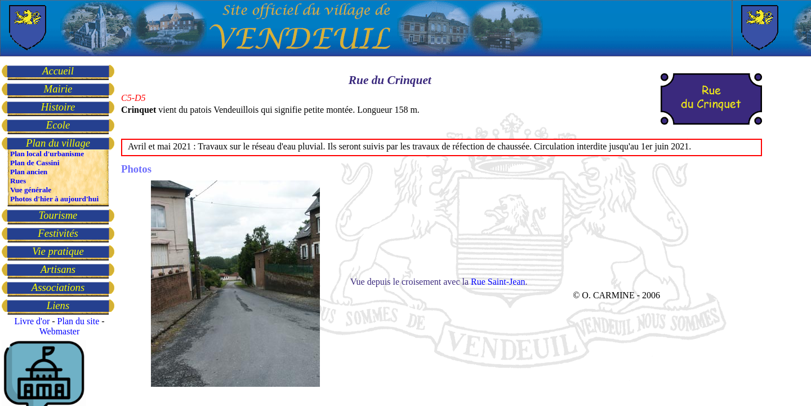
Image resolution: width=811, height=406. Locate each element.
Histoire (58, 107)
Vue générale (30, 190)
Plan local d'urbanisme (47, 153)
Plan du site (78, 321)
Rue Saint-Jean (498, 281)
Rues (18, 180)
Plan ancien (28, 171)
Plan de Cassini (34, 162)
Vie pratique (57, 251)
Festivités (58, 233)
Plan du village (58, 143)
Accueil (58, 71)
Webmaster (59, 331)
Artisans (58, 269)
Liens (58, 305)
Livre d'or (32, 321)
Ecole (58, 125)
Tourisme (58, 215)
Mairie (58, 89)
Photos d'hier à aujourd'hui (54, 199)
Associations (58, 287)
